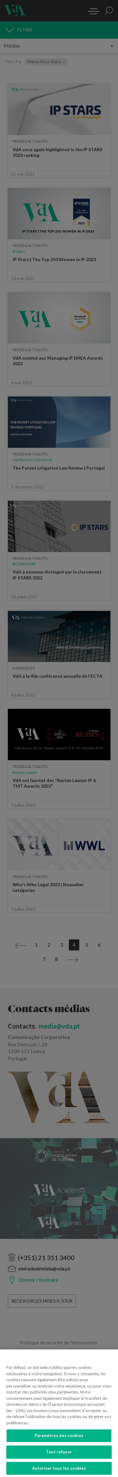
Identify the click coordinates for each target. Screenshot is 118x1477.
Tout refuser (59, 1455)
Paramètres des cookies (59, 1438)
